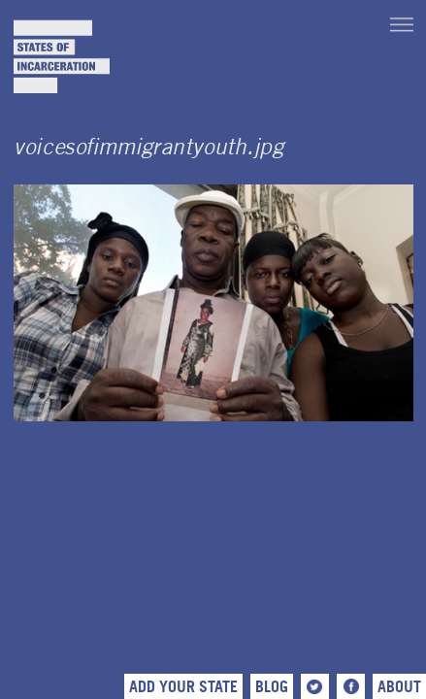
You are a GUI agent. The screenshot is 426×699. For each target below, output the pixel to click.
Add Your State (183, 686)
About (399, 686)
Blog (271, 686)
